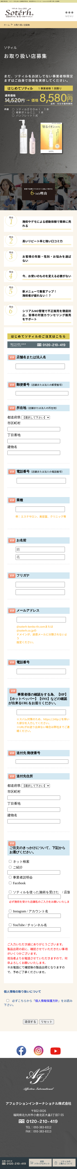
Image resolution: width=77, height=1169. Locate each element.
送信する (30, 1021)
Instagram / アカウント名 (34, 913)
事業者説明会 (21, 877)
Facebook (17, 883)
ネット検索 (19, 861)
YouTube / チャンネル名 (34, 927)
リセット (46, 1021)
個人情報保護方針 (46, 1001)
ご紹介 (16, 867)
